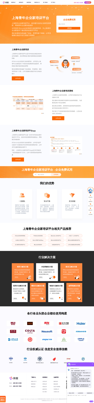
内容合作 (45, 381)
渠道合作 (45, 386)
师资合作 (45, 384)
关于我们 (53, 2)
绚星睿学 (21, 2)
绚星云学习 (33, 381)
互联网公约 (56, 389)
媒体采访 (45, 389)
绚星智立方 (37, 2)
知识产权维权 (57, 386)
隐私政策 (56, 384)
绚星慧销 (29, 2)
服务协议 (56, 381)
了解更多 (16, 277)
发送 (91, 401)
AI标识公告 (56, 391)
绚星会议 (33, 386)
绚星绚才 (13, 2)
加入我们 (45, 391)
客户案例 (45, 2)
